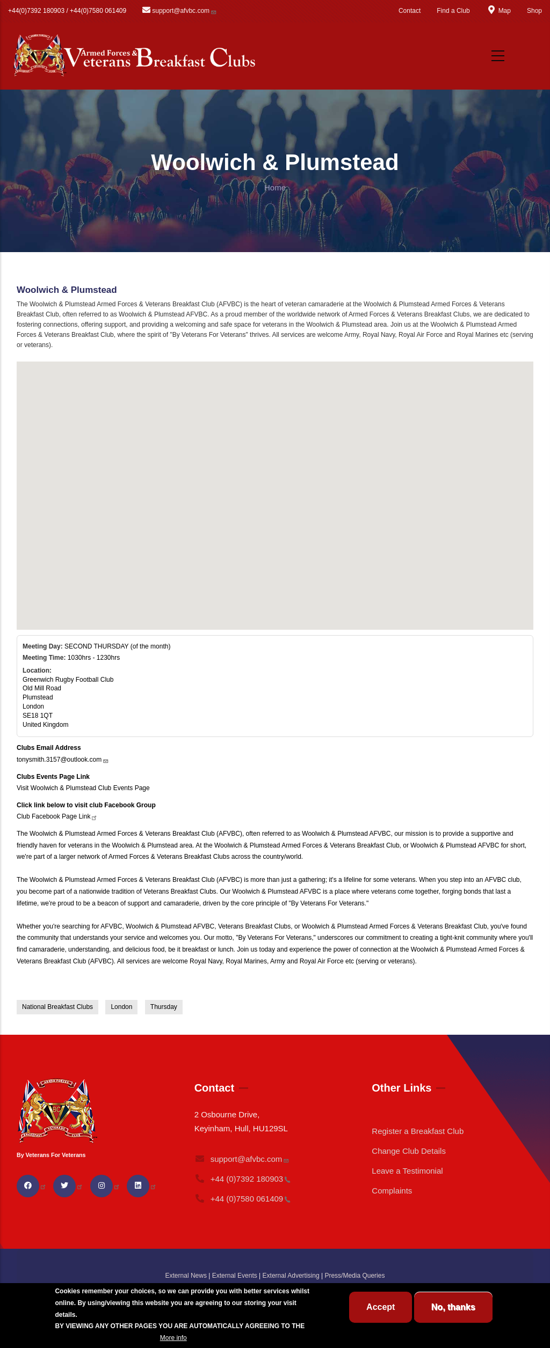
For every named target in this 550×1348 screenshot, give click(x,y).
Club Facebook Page (57, 816)
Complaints (392, 1190)
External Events (234, 1275)
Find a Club (453, 10)
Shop (534, 10)
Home (275, 187)
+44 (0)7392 (242, 1178)
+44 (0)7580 (242, 1198)
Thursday (163, 1007)
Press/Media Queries (354, 1275)
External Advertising (291, 1275)
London (121, 1007)
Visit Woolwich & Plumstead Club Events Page (83, 788)
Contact (410, 10)
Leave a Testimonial (407, 1170)
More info (173, 1338)
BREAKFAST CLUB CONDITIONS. (106, 1338)
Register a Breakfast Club (418, 1131)
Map (498, 10)
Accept (380, 1307)
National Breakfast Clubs (57, 1007)
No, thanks (453, 1307)
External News (186, 1275)
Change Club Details (409, 1150)
